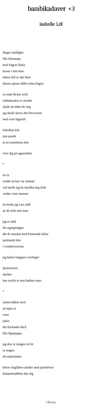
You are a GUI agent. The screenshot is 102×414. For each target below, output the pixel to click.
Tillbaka (51, 402)
